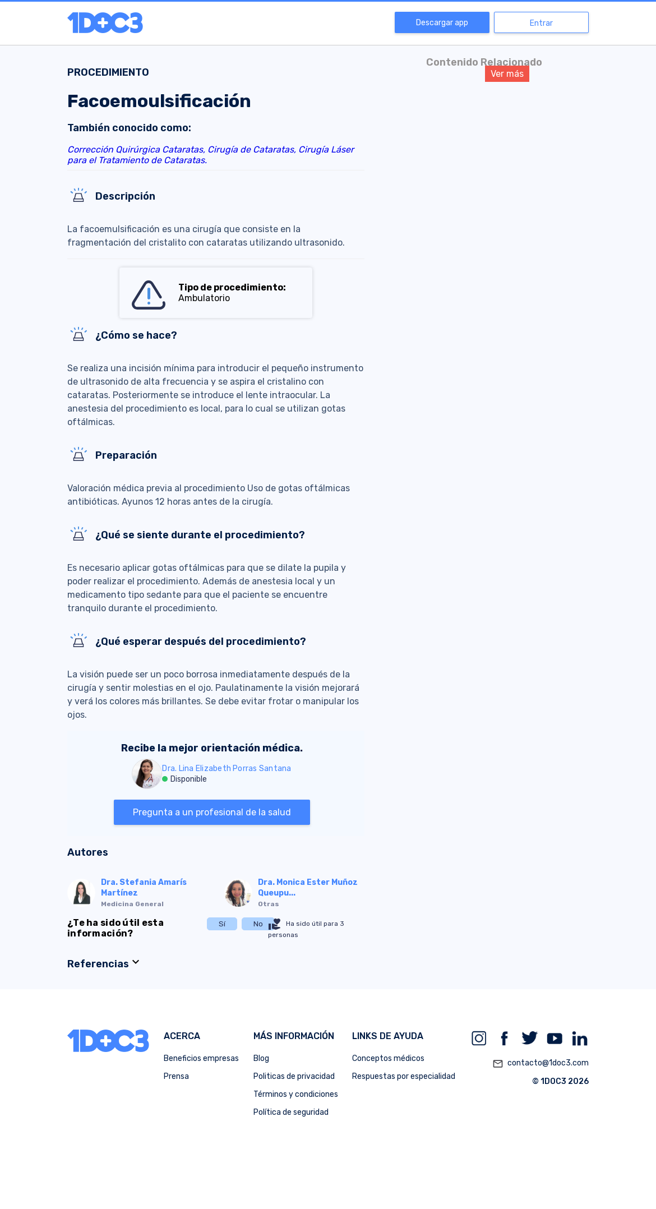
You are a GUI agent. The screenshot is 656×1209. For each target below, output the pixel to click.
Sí (222, 924)
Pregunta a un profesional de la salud (212, 812)
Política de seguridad (291, 1112)
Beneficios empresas (201, 1058)
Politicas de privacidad (294, 1076)
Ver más (507, 73)
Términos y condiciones (295, 1094)
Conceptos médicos (388, 1058)
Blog (261, 1058)
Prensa (176, 1076)
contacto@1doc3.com (540, 1063)
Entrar (541, 23)
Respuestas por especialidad (403, 1076)
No (258, 924)
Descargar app (442, 22)
